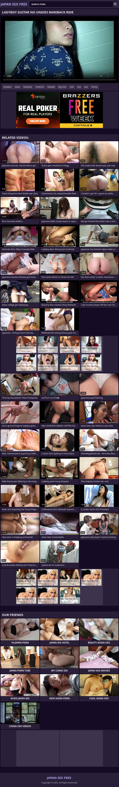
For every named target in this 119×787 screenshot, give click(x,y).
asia (79, 86)
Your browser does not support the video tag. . (59, 49)
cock (72, 86)
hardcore (39, 86)
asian (17, 86)
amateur (7, 86)
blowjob (51, 86)
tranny (94, 86)
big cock (62, 86)
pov (86, 86)
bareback (27, 86)
